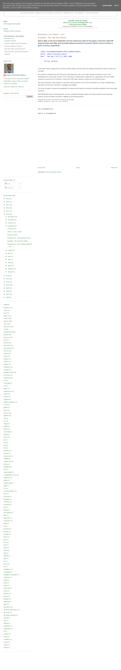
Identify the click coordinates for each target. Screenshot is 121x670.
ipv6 (5, 545)
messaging (7, 572)
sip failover (7, 607)
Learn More (107, 5)
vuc (5, 421)
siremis (6, 343)
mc (4, 566)
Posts (7, 184)
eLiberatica (7, 521)
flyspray (6, 531)
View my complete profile (14, 86)
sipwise (6, 396)
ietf (5, 442)
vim (5, 418)
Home (78, 167)
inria (5, 542)
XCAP (6, 405)
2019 (7, 199)
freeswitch (7, 345)
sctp (5, 469)
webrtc (65, 101)
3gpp (5, 485)
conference (7, 378)
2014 (7, 214)
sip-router (7, 326)
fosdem (6, 361)
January (10, 272)
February (11, 269)
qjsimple (6, 599)
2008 (7, 291)
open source (7, 348)
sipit (5, 620)
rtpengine (6, 467)
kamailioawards (8, 372)
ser (53, 101)
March (10, 265)
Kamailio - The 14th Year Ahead (17, 241)
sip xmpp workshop (10, 615)
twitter (6, 637)
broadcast (6, 499)
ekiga (5, 523)
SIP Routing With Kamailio (12, 24)
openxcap (6, 588)
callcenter (7, 502)
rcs (4, 386)
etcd (5, 526)
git (4, 440)
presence (6, 593)
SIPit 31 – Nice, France (14, 232)
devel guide (7, 512)
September (11, 226)
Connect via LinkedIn (10, 83)
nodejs (6, 464)
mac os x (6, 413)
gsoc (5, 539)
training (6, 370)
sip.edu (6, 618)
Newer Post (41, 167)
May (9, 259)
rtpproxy (6, 415)
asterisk (6, 334)
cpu (5, 507)
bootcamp (7, 496)
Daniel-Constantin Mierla (16, 75)
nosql (5, 583)
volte (5, 324)
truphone (6, 399)
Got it (116, 5)
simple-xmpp (8, 472)
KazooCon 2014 (12, 235)
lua (4, 561)
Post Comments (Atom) (53, 172)
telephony (7, 367)
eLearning (7, 432)
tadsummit (7, 626)
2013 (7, 276)
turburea (6, 634)
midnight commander (10, 575)
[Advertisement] (13, 138)
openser (6, 321)
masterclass (7, 456)
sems (5, 356)
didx (5, 515)
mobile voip (7, 461)
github (5, 407)
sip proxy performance (10, 609)
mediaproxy (7, 569)
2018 (7, 202)
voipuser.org (7, 483)
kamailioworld (8, 332)
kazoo (5, 410)
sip (56, 101)
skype (5, 388)
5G (4, 488)
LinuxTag (6, 383)
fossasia (6, 534)
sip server (6, 337)
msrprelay (7, 577)
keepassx (6, 450)
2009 (7, 288)
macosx (6, 453)
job (5, 448)
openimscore (7, 391)
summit (6, 364)
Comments (9, 188)
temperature (7, 628)
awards (6, 359)
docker (6, 429)
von (5, 380)
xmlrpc (6, 647)
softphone (7, 477)
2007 (7, 294)
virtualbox (7, 639)
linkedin (6, 556)
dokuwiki (6, 518)
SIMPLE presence (9, 402)
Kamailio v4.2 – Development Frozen (19, 238)
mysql (5, 580)
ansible (6, 426)
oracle (5, 591)
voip (60, 101)
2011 (7, 282)
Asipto (14, 81)
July (9, 253)
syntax (6, 480)
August (10, 250)
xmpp (5, 423)
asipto (5, 316)
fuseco (6, 437)
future (5, 537)
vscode (6, 642)
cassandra (7, 504)
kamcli (6, 550)
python (6, 596)
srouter (6, 353)
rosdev (6, 394)
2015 (7, 211)
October (10, 223)
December (11, 217)
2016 (7, 208)
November (11, 220)
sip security (7, 375)
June (9, 256)
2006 (7, 297)
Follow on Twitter (22, 81)
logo (5, 558)
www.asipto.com (9, 38)
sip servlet (7, 612)
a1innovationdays (9, 491)
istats (5, 547)
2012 (7, 279)
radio (5, 604)
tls (4, 631)
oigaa (5, 585)
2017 (7, 205)
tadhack (6, 623)
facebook (6, 529)
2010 (7, 285)
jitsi (5, 445)
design (6, 510)
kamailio (47, 101)
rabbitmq (6, 601)
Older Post (114, 167)
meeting (6, 458)
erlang (5, 434)
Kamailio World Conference (12, 31)
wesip (5, 645)
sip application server (10, 475)
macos (5, 564)
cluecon (6, 351)
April (9, 262)
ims (5, 340)
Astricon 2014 (11, 228)
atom (5, 494)
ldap (5, 553)
